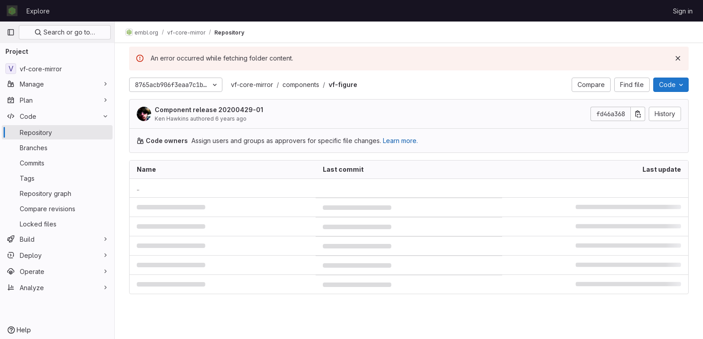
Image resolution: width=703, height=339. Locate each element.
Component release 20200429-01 (209, 109)
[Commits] (57, 163)
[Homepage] (12, 11)
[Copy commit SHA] (638, 114)
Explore (38, 11)
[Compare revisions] (57, 208)
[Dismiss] (678, 58)
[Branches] (57, 147)
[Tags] (57, 178)
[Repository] (57, 132)
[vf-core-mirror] (57, 68)
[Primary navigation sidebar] (11, 32)
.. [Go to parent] (138, 188)
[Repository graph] (57, 193)
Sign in (683, 11)
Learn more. (400, 140)
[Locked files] (57, 224)
